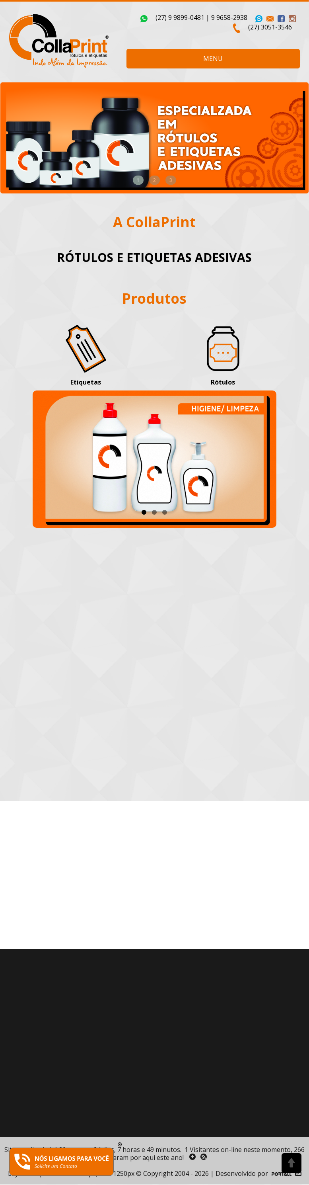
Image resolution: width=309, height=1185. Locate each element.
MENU (213, 58)
